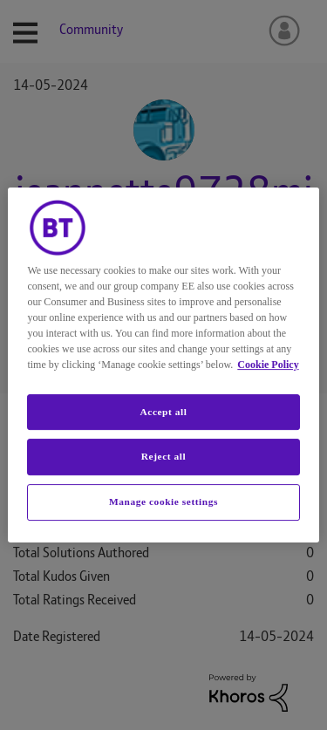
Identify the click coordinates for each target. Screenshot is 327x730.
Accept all (163, 411)
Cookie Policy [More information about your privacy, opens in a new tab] (267, 364)
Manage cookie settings (163, 501)
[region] (163, 365)
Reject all (163, 457)
